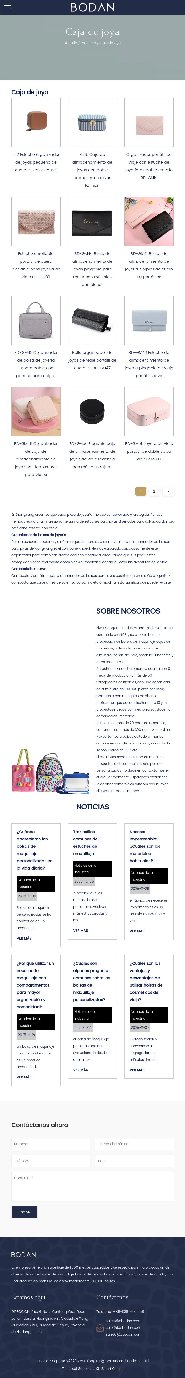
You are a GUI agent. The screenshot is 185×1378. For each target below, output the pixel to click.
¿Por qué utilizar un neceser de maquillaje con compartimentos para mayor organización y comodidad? (35, 985)
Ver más (24, 938)
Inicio (73, 43)
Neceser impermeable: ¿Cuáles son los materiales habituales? (145, 846)
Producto (88, 43)
